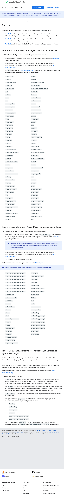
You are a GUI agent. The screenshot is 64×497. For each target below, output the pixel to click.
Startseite (4, 21)
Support (45, 490)
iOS (24, 488)
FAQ (3, 485)
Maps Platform (17, 2)
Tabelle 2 (8, 39)
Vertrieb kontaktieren (53, 7)
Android (25, 485)
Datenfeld (56, 58)
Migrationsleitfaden (54, 15)
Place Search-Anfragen (26, 70)
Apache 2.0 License (18, 432)
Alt (55, 21)
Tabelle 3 (8, 44)
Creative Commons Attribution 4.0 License (46, 430)
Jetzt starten (38, 7)
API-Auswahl (5, 488)
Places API (19, 7)
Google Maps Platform (21, 21)
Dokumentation (32, 21)
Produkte (11, 21)
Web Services (7, 7)
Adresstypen (39, 263)
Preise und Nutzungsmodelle (51, 485)
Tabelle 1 (8, 34)
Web (24, 490)
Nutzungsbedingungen (49, 493)
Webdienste (26, 493)
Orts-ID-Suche (6, 490)
